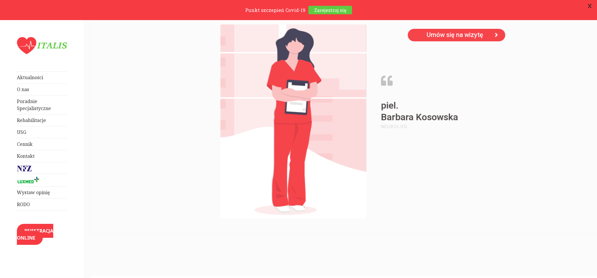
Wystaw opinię (33, 193)
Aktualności (30, 77)
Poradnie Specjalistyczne (34, 104)
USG (21, 132)
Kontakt (26, 156)
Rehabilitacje (31, 120)
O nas (23, 89)
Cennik (25, 144)
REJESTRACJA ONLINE (35, 234)
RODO (23, 204)
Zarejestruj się (330, 10)
